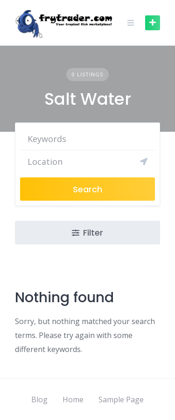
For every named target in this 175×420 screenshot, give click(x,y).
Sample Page (121, 399)
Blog (39, 399)
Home (73, 399)
